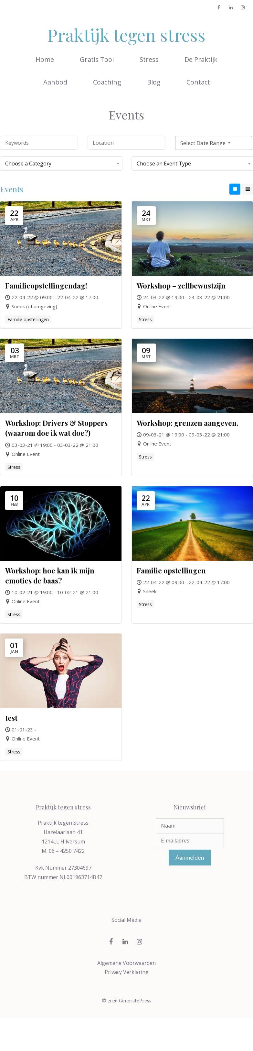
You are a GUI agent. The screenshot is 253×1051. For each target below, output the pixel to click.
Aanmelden (189, 857)
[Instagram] (242, 8)
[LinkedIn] (230, 8)
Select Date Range (206, 143)
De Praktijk (200, 59)
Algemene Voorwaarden (126, 962)
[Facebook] (219, 8)
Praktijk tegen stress (126, 34)
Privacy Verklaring (127, 972)
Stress (149, 59)
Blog (154, 82)
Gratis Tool (97, 59)
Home (45, 59)
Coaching (107, 82)
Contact (198, 82)
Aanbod (55, 82)
